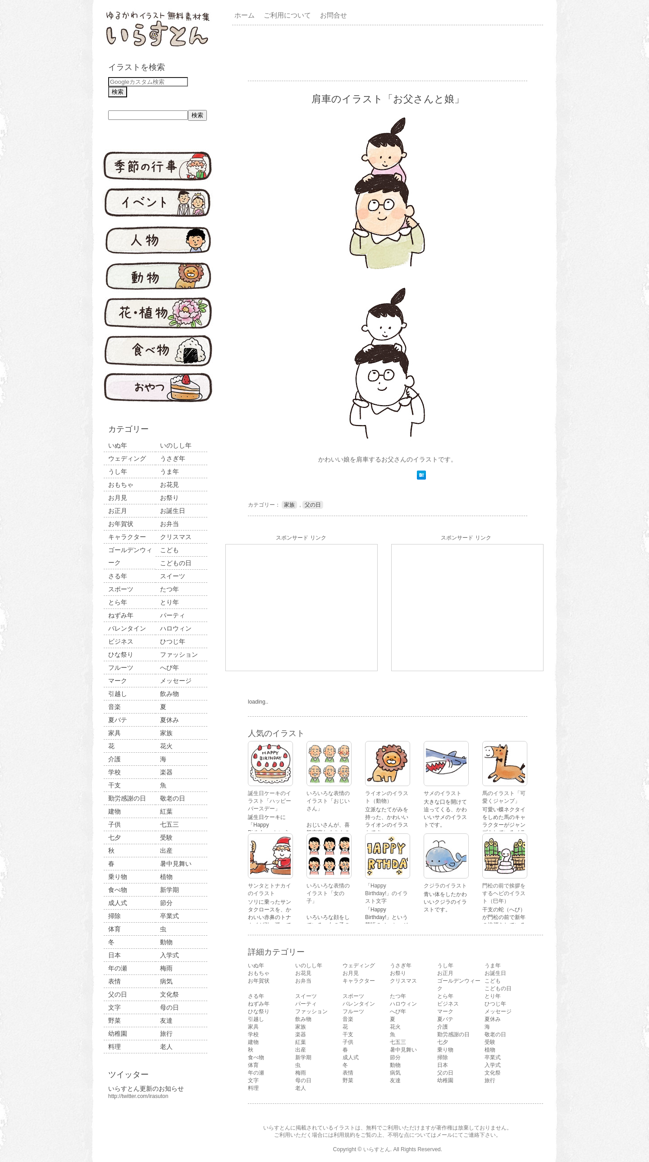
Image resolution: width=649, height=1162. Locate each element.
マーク (117, 680)
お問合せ (333, 15)
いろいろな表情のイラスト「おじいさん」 (328, 801)
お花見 (169, 484)
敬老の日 (172, 798)
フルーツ (120, 667)
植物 (166, 876)
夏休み (169, 719)
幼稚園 (117, 1033)
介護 (114, 759)
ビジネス (120, 641)
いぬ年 (117, 445)
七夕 (114, 837)
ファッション (179, 654)
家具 (114, 733)
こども (169, 550)
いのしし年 (176, 445)
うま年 (169, 471)
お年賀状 (120, 523)
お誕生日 (172, 510)
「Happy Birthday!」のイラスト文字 (386, 893)
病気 (166, 981)
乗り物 (117, 876)
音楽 (114, 706)
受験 (166, 837)
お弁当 (169, 523)
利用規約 (344, 1135)
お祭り (169, 497)
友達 (166, 1020)
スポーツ (120, 589)
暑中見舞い (176, 863)
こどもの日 (176, 563)
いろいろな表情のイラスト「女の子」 (328, 893)
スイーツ (172, 576)
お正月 (117, 510)
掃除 (114, 916)
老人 (166, 1046)
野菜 (114, 1020)
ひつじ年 (172, 641)
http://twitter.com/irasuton (138, 1096)
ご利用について (287, 15)
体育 (114, 929)
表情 (114, 981)
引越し (117, 693)
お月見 (117, 497)
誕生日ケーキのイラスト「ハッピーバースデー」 (269, 801)
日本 (114, 955)
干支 (114, 785)
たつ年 (169, 589)
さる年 (117, 576)
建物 (114, 811)
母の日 (169, 1007)
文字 (114, 1007)
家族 (166, 733)
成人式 (117, 902)
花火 (166, 746)
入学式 (169, 955)
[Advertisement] (389, 52)
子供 (114, 824)
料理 (114, 1046)
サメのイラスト (443, 793)
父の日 (117, 994)
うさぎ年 (172, 458)
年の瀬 (117, 968)
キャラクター (127, 536)
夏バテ (117, 719)
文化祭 (169, 994)
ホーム (244, 15)
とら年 (117, 602)
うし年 (117, 471)
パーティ (172, 615)
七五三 (169, 824)
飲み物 (169, 693)
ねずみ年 (120, 615)
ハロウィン (176, 628)
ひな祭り (120, 654)
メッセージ (176, 680)
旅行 (166, 1033)
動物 (166, 942)
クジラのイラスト (445, 886)
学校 (114, 772)
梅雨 (166, 968)
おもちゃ (120, 484)
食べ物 (117, 889)
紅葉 (166, 811)
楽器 (166, 772)
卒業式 (169, 916)
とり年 (169, 602)
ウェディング (127, 458)
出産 (166, 850)
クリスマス (176, 536)
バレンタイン (127, 628)
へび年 (169, 667)
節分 (166, 902)
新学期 (169, 889)
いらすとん (376, 1149)
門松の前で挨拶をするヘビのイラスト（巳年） (504, 893)
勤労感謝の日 (127, 798)
